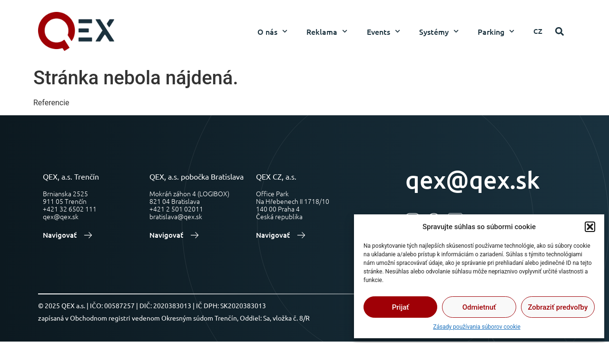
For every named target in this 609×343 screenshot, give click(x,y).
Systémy (439, 31)
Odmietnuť (479, 307)
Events (383, 31)
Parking (496, 31)
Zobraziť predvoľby (558, 307)
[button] (590, 227)
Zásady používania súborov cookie (477, 326)
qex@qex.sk (472, 179)
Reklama (326, 31)
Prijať (400, 307)
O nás (272, 31)
